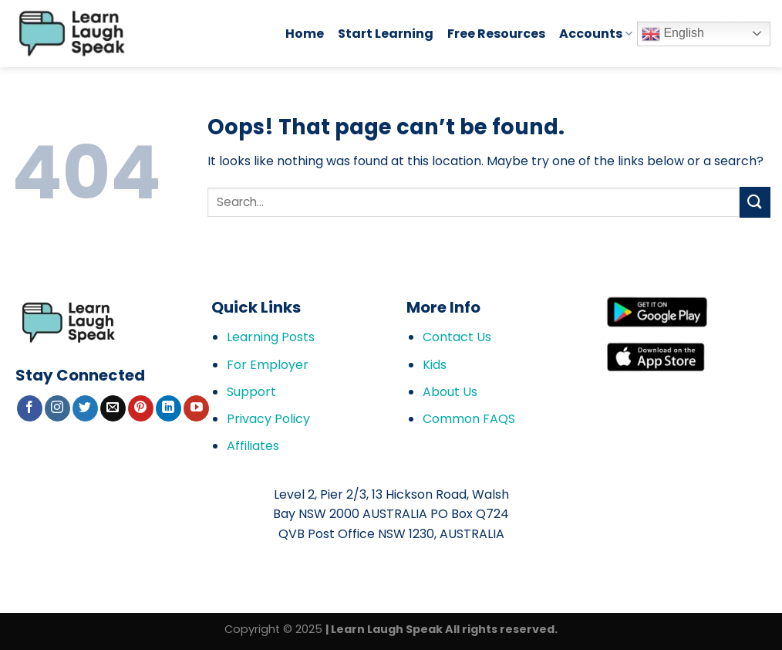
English (673, 34)
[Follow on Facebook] (29, 408)
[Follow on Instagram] (57, 408)
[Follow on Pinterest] (140, 408)
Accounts (595, 33)
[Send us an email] (113, 408)
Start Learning (385, 33)
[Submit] (755, 202)
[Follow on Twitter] (85, 408)
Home (304, 33)
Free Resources (496, 33)
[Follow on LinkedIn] (168, 408)
